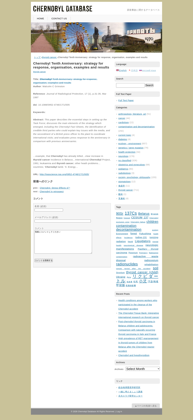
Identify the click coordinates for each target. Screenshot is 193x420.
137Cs (131, 213)
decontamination (128, 229)
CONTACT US (59, 18)
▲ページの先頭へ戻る (146, 406)
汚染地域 (153, 281)
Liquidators (142, 241)
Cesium (127, 218)
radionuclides (127, 264)
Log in (119, 411)
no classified (124, 160)
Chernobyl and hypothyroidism (133, 355)
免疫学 (121, 186)
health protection (127, 152)
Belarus (144, 213)
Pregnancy (143, 253)
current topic (124, 135)
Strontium (120, 273)
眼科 (120, 194)
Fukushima (145, 233)
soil (155, 268)
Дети (129, 277)
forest (133, 233)
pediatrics (123, 169)
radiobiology (124, 173)
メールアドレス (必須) (46, 217)
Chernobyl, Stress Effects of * (55, 188)
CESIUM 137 (139, 217)
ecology (155, 230)
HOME (40, 18)
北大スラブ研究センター (130, 396)
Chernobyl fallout (138, 222)
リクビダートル (137, 278)
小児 (143, 281)
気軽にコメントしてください (63, 244)
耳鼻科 (121, 198)
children (152, 221)
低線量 (130, 282)
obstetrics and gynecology (131, 164)
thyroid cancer (39, 72)
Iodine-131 (141, 237)
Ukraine (120, 277)
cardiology (123, 122)
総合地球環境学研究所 (129, 387)
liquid (130, 241)
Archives (119, 369)
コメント (39, 228)
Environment (122, 234)
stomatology (124, 181)
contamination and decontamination (136, 126)
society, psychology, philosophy (134, 177)
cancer (121, 118)
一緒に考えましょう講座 (130, 391)
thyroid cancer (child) (142, 272)
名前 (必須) (40, 206)
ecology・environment (129, 143)
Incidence (128, 237)
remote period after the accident (133, 268)
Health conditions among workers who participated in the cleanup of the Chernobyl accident (137, 304)
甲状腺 (120, 285)
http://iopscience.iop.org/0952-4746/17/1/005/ (64, 174)
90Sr (119, 213)
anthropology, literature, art (132, 114)
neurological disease (133, 245)
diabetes (122, 139)
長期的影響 (131, 286)
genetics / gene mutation (131, 148)
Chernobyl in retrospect (52, 191)
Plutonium (133, 253)
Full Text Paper (126, 100)
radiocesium (151, 260)
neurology (123, 156)
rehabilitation (151, 264)
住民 (135, 282)
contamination (126, 225)
